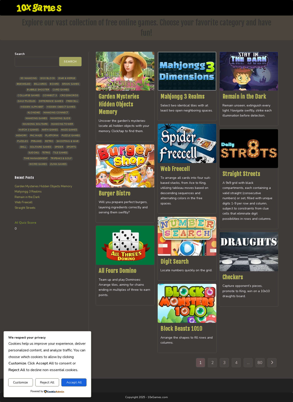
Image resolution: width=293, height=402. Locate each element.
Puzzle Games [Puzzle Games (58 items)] (71, 135)
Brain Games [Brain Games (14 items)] (70, 84)
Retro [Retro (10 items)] (49, 141)
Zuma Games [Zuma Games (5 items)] (58, 164)
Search (20, 54)
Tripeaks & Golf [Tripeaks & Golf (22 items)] (61, 158)
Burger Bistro (114, 193)
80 (260, 362)
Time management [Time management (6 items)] (35, 158)
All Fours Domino (117, 270)
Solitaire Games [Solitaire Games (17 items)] (40, 147)
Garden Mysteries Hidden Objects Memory (119, 104)
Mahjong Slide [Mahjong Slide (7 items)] (60, 118)
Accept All (74, 382)
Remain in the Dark (244, 96)
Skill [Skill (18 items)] (23, 147)
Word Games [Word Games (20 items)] (38, 164)
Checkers (232, 277)
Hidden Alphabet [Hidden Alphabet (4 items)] (32, 107)
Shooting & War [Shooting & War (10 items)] (68, 141)
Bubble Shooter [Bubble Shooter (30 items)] (38, 89)
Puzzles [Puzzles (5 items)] (22, 141)
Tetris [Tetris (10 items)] (46, 152)
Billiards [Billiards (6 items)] (40, 84)
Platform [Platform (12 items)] (51, 135)
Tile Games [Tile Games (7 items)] (60, 152)
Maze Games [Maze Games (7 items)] (69, 129)
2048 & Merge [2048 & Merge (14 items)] (66, 78)
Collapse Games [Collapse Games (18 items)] (28, 95)
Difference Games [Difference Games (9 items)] (51, 101)
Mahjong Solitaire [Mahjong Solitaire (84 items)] (35, 124)
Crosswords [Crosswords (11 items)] (69, 95)
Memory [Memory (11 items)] (21, 135)
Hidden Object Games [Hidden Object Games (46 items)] (61, 107)
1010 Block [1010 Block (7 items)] (47, 78)
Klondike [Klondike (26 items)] (34, 112)
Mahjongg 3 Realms (182, 96)
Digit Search (174, 261)
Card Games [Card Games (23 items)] (61, 89)
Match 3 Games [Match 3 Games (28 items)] (28, 129)
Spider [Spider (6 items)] (59, 147)
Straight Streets (241, 174)
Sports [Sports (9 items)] (71, 147)
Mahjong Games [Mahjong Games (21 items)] (36, 118)
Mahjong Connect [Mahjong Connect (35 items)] (55, 112)
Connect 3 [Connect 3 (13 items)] (50, 95)
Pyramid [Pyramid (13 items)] (36, 141)
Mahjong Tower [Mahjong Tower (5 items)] (62, 124)
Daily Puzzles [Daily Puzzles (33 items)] (26, 101)
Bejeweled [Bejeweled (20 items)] (24, 84)
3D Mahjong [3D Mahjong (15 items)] (28, 78)
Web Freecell (175, 169)
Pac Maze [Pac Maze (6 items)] (36, 135)
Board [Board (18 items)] (54, 84)
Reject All (47, 382)
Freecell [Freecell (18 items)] (72, 101)
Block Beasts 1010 (181, 328)
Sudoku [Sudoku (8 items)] (33, 152)
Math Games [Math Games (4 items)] (50, 129)
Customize (20, 382)
